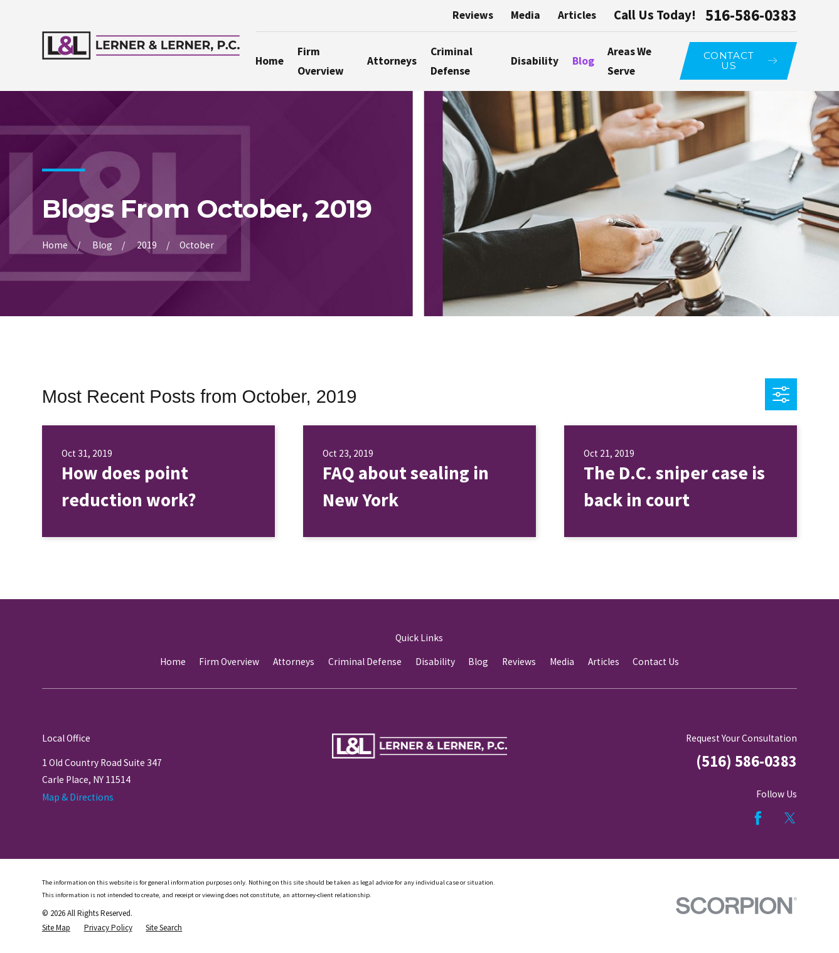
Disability (435, 662)
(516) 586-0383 (746, 761)
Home (173, 662)
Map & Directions (78, 797)
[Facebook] (758, 818)
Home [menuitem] (269, 61)
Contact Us (656, 662)
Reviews (472, 15)
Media (525, 15)
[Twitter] (790, 818)
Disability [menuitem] (534, 61)
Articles (577, 15)
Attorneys (293, 662)
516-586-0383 (751, 16)
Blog (478, 662)
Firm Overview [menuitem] (320, 61)
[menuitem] (56, 927)
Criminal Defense (365, 662)
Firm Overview (229, 662)
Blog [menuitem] (583, 61)
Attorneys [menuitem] (392, 61)
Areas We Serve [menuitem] (629, 61)
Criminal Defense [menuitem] (451, 61)
